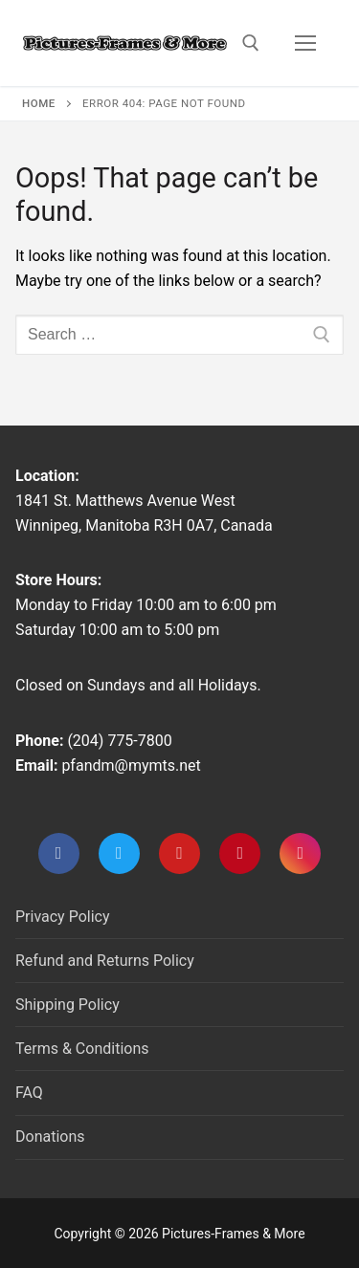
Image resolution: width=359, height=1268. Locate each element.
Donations (50, 1136)
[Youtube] (179, 853)
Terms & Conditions (82, 1048)
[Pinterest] (239, 853)
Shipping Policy (67, 1004)
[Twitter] (119, 853)
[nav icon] (305, 43)
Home (39, 103)
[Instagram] (300, 853)
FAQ (29, 1092)
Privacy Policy (62, 916)
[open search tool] (250, 43)
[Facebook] (58, 853)
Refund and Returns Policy (104, 960)
